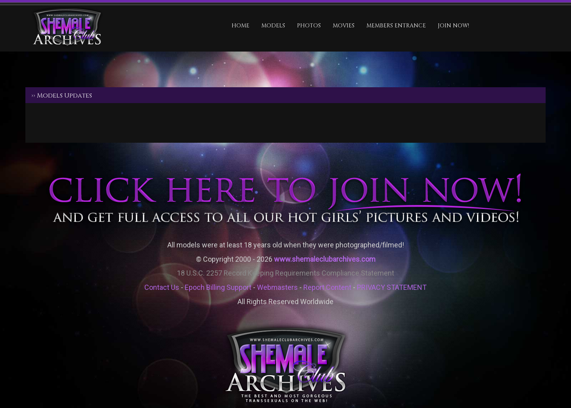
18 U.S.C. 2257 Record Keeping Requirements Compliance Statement (285, 273)
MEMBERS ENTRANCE (396, 25)
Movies (343, 25)
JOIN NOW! (453, 25)
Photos (309, 25)
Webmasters (277, 287)
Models (273, 25)
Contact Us (161, 287)
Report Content (327, 287)
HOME (240, 25)
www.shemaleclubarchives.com (325, 259)
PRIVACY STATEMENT (392, 287)
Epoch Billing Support (218, 287)
